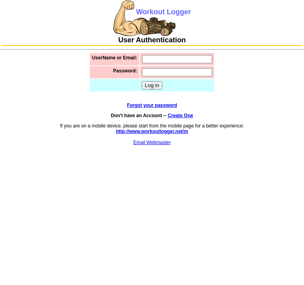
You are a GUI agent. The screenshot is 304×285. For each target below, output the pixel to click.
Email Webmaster (152, 142)
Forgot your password (152, 105)
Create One (180, 115)
